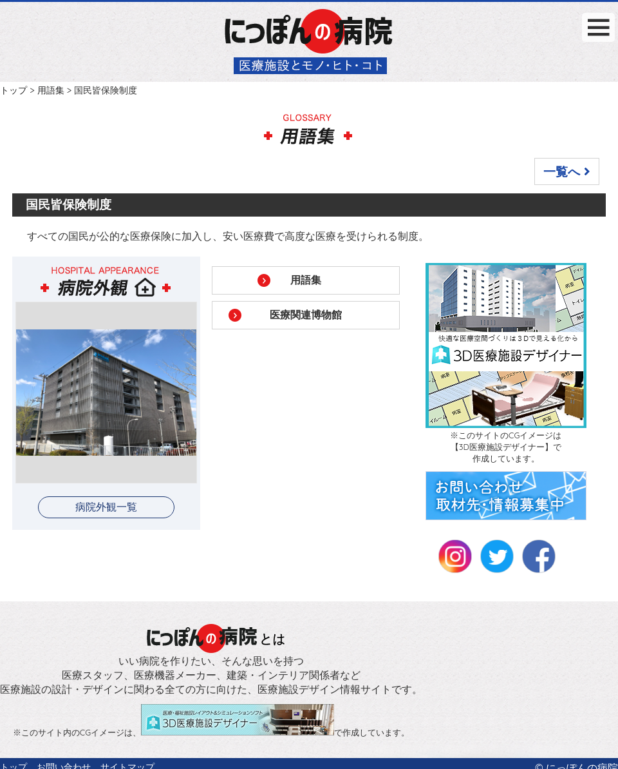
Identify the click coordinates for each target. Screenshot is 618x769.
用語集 (50, 90)
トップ (13, 90)
